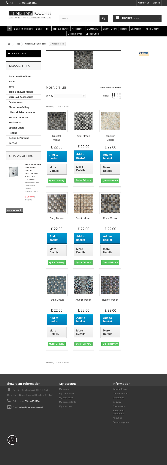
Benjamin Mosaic (110, 138)
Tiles (11, 86)
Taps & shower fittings (21, 92)
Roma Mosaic (110, 218)
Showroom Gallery (19, 107)
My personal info (67, 402)
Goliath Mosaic (83, 218)
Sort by (49, 95)
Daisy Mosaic (57, 218)
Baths (12, 81)
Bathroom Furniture (20, 76)
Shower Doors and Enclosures (19, 120)
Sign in (156, 2)
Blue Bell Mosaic (56, 138)
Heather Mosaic (110, 299)
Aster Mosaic (83, 136)
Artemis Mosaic (84, 299)
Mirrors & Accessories (21, 97)
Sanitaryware (16, 102)
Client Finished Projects (22, 112)
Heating (13, 133)
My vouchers (65, 406)
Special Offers (16, 127)
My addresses (66, 397)
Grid (113, 96)
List (119, 96)
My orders (64, 389)
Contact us (143, 2)
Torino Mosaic (57, 299)
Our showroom (120, 393)
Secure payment (121, 422)
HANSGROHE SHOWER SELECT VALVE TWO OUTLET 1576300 (33, 172)
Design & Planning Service (19, 140)
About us (117, 418)
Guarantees (119, 406)
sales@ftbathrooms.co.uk (31, 407)
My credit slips (66, 393)
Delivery (117, 402)
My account (67, 384)
